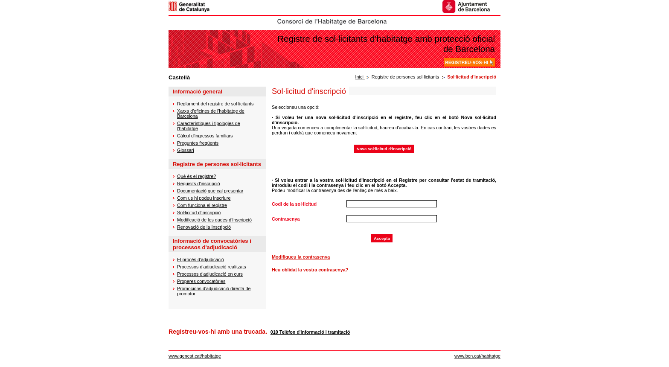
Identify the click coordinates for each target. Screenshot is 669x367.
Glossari (185, 150)
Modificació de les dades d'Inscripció (214, 219)
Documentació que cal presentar (210, 190)
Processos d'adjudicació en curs (210, 274)
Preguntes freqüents (197, 143)
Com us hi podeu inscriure (203, 198)
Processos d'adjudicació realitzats (211, 266)
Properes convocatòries (201, 281)
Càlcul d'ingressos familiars (205, 135)
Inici (360, 76)
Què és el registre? (196, 176)
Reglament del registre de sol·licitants (215, 103)
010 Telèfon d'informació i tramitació (310, 332)
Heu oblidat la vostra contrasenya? (310, 269)
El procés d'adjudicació (200, 259)
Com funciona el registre (202, 205)
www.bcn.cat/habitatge (477, 355)
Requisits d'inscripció (198, 183)
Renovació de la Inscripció (204, 227)
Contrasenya (286, 218)
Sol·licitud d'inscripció (199, 212)
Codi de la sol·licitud (294, 204)
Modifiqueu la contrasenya (301, 256)
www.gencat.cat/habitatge (195, 355)
